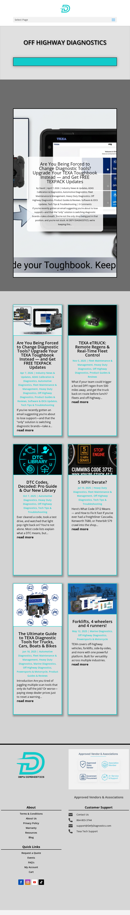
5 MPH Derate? (92, 482)
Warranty (31, 828)
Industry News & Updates (74, 195)
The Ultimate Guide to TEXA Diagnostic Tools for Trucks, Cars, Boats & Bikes (37, 640)
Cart (31, 872)
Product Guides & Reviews (67, 207)
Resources (31, 832)
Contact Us (83, 814)
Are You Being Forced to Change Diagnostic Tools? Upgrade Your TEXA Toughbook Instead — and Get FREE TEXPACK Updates (65, 180)
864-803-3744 (84, 820)
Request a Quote (31, 853)
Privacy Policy (31, 823)
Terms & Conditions (31, 813)
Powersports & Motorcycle (32, 671)
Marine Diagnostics (45, 663)
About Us (31, 818)
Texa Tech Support (87, 831)
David (42, 195)
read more (25, 430)
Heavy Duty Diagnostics (78, 203)
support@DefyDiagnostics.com (94, 825)
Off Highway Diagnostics (37, 667)
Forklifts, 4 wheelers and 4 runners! (92, 623)
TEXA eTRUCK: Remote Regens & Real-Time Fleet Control (92, 349)
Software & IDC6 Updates (42, 401)
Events (31, 857)
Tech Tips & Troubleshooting (62, 211)
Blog (31, 837)
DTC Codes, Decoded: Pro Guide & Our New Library (37, 486)
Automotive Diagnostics (75, 199)
